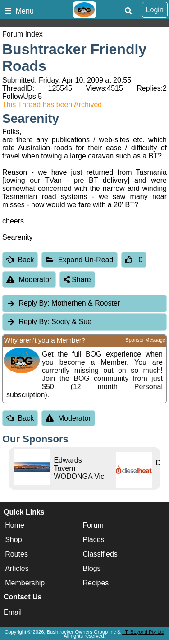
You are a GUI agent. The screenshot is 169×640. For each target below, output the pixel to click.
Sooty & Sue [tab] (48, 321)
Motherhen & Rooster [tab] (63, 303)
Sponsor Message (145, 340)
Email (13, 612)
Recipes (96, 583)
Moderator (29, 279)
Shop (13, 539)
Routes (16, 554)
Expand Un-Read (79, 260)
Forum (93, 525)
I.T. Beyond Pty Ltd (143, 632)
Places (94, 539)
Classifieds (100, 554)
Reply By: (33, 303)
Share (77, 279)
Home (14, 525)
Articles (16, 568)
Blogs (92, 568)
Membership (25, 583)
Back (20, 260)
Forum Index (22, 34)
